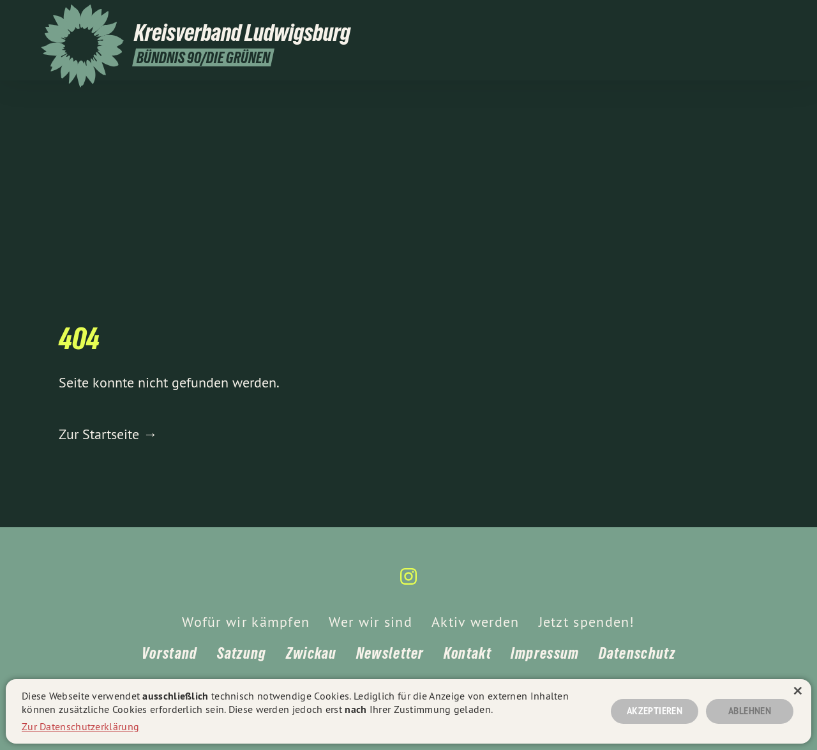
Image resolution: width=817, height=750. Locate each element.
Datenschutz (637, 653)
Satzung (242, 653)
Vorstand (169, 653)
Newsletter (390, 653)
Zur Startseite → (108, 434)
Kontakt (467, 653)
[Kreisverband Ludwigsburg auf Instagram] (769, 17)
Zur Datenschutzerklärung (80, 726)
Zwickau (311, 653)
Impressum (545, 653)
